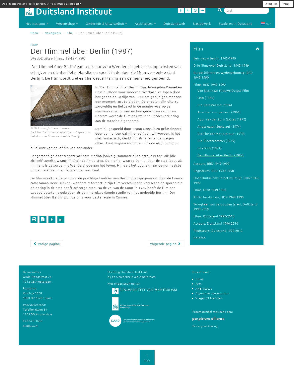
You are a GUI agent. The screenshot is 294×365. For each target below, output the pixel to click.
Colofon (199, 238)
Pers (198, 284)
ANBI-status (203, 288)
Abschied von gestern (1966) (219, 112)
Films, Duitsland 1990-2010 (213, 216)
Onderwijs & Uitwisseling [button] (106, 23)
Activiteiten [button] (145, 23)
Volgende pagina (165, 243)
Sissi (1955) (205, 98)
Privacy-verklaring (205, 326)
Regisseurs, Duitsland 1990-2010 (218, 230)
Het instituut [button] (37, 23)
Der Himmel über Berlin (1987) (220, 155)
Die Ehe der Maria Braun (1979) (221, 133)
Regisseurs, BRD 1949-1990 (213, 171)
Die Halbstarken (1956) (214, 105)
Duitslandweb (174, 23)
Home (35, 33)
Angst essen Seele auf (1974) (219, 126)
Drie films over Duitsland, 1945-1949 (221, 65)
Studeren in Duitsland (237, 23)
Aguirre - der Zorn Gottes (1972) (221, 119)
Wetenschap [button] (67, 23)
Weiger (287, 3)
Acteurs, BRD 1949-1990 (211, 163)
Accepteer (271, 3)
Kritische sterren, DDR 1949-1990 (218, 197)
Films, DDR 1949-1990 (209, 190)
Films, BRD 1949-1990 (209, 84)
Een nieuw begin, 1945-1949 (214, 58)
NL (266, 24)
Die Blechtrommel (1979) (216, 141)
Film (70, 33)
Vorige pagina (47, 243)
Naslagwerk (202, 23)
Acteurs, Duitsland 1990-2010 (215, 223)
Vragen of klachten (208, 298)
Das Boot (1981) (209, 148)
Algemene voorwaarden (212, 293)
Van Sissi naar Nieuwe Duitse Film (223, 90)
